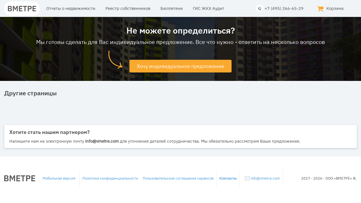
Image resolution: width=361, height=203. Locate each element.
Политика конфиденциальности (110, 178)
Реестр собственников (127, 8)
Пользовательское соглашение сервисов (178, 178)
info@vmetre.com (262, 178)
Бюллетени (171, 8)
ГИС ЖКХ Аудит (208, 8)
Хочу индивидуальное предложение (180, 66)
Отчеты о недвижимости (70, 8)
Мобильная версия (59, 178)
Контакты (228, 178)
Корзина (330, 8)
